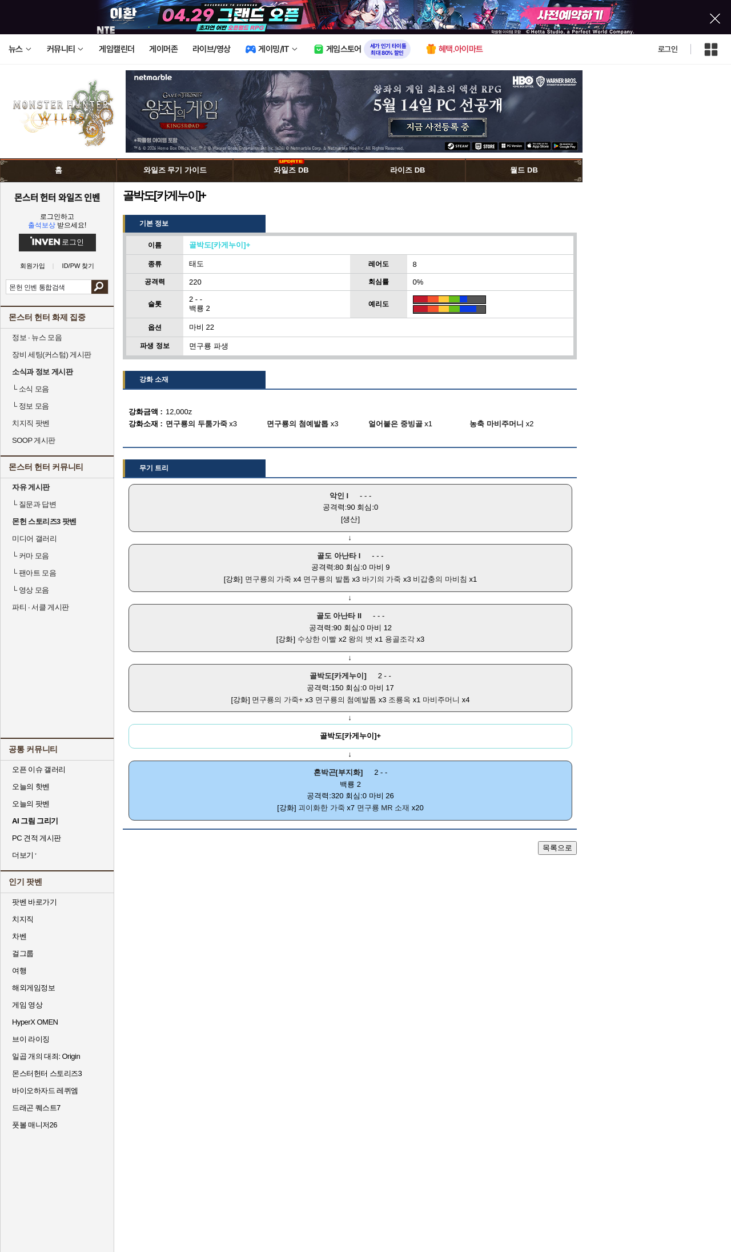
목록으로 (557, 847)
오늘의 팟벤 (31, 803)
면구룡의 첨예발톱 (346, 699)
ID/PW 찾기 (78, 266)
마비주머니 (441, 699)
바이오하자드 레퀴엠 (45, 1090)
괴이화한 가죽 (321, 807)
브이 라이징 (31, 1039)
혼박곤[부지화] (338, 772)
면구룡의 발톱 (326, 579)
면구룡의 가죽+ (277, 699)
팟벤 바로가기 (34, 902)
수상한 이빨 (317, 639)
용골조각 (400, 639)
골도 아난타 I (338, 555)
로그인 (667, 49)
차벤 (19, 936)
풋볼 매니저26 (34, 1125)
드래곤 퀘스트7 (36, 1107)
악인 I (339, 495)
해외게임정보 (33, 987)
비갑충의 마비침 (440, 579)
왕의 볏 (360, 639)
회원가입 (32, 266)
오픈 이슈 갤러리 (39, 769)
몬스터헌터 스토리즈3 (47, 1073)
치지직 (23, 919)
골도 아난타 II (339, 615)
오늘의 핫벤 (31, 786)
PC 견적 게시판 (36, 838)
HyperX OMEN (35, 1022)
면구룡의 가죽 (268, 579)
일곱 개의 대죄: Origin (46, 1056)
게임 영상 (27, 1005)
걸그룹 (23, 953)
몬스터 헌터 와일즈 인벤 (57, 197)
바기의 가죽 (381, 579)
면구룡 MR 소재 (383, 807)
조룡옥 (399, 699)
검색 (99, 287)
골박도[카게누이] (338, 675)
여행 (19, 970)
